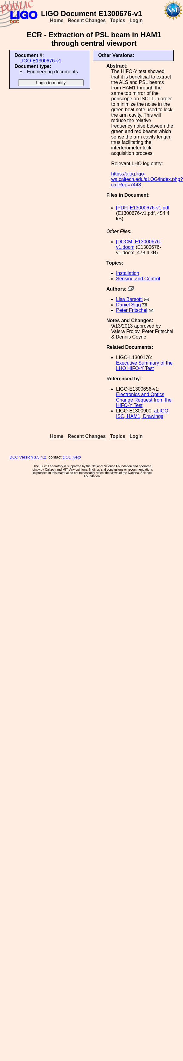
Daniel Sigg (128, 304)
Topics (117, 20)
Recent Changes (87, 20)
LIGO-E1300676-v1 (40, 60)
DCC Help (72, 457)
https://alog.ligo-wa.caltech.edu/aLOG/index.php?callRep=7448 (147, 179)
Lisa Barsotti (129, 299)
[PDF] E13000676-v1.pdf (142, 207)
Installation (127, 273)
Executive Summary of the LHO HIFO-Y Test (144, 365)
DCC (13, 457)
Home (56, 20)
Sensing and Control (138, 278)
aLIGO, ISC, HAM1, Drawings (143, 413)
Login (136, 20)
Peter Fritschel (131, 310)
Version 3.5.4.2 (32, 457)
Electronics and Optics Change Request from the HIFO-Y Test (143, 400)
